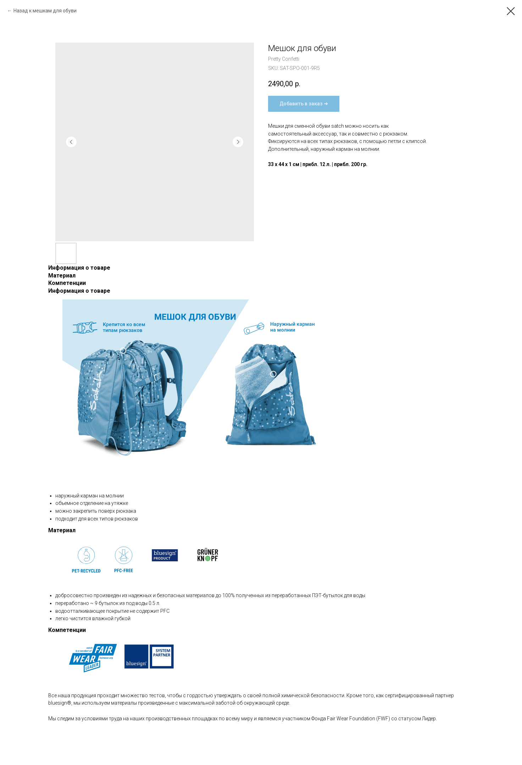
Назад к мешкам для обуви (45, 10)
